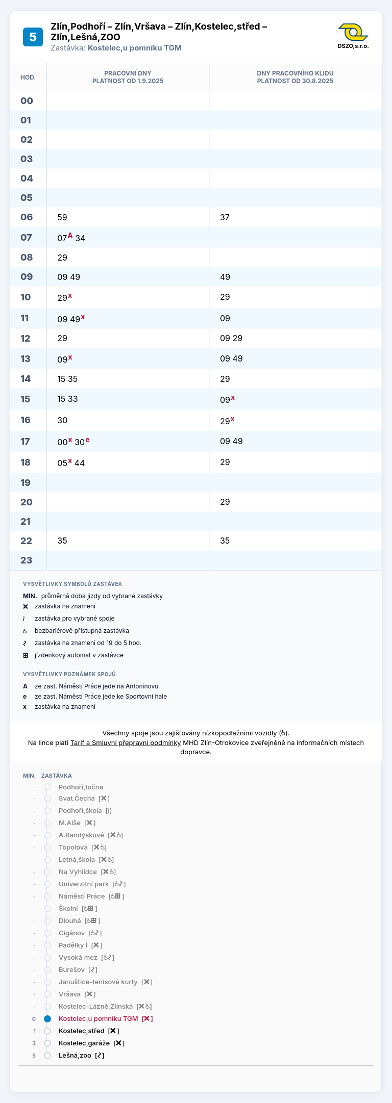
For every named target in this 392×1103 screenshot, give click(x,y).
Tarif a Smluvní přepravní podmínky (125, 742)
